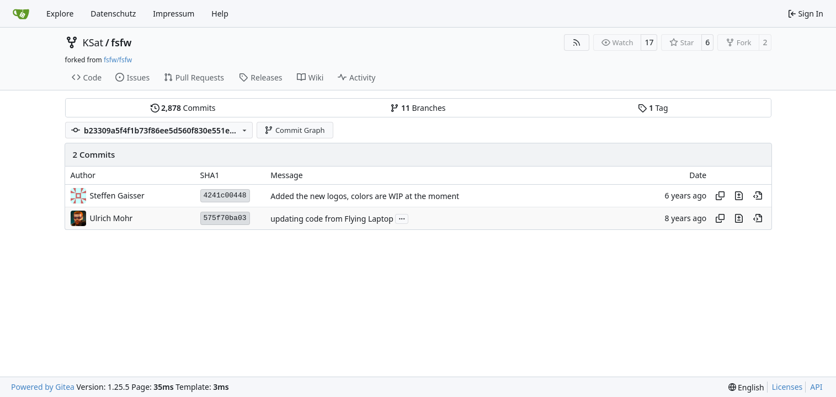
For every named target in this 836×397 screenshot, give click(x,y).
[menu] (746, 387)
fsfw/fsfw (118, 60)
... (401, 218)
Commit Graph (294, 130)
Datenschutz (113, 13)
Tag (653, 108)
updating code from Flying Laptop (331, 218)
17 (649, 42)
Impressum (173, 13)
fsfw (121, 42)
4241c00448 (225, 195)
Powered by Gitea (42, 387)
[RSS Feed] (576, 42)
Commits (183, 108)
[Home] (21, 14)
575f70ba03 (225, 218)
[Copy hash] (720, 195)
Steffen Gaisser (117, 195)
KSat (93, 42)
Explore (59, 13)
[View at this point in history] (757, 195)
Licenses (787, 387)
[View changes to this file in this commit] (739, 195)
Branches (417, 108)
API (816, 387)
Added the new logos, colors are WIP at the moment (364, 196)
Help (219, 13)
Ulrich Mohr (111, 218)
